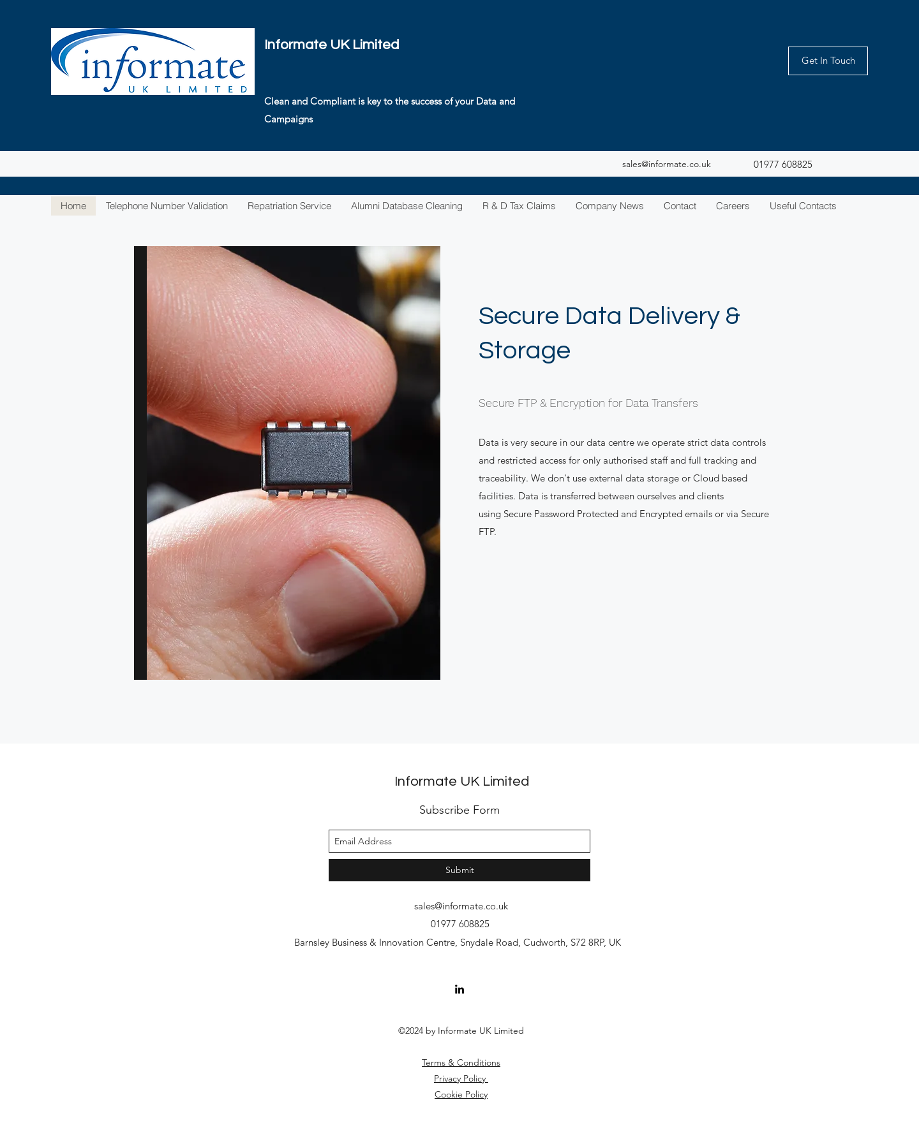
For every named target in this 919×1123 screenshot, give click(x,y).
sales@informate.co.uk (666, 164)
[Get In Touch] (828, 61)
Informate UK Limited (331, 45)
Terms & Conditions (461, 1062)
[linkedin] (459, 989)
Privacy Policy (461, 1078)
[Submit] (459, 870)
